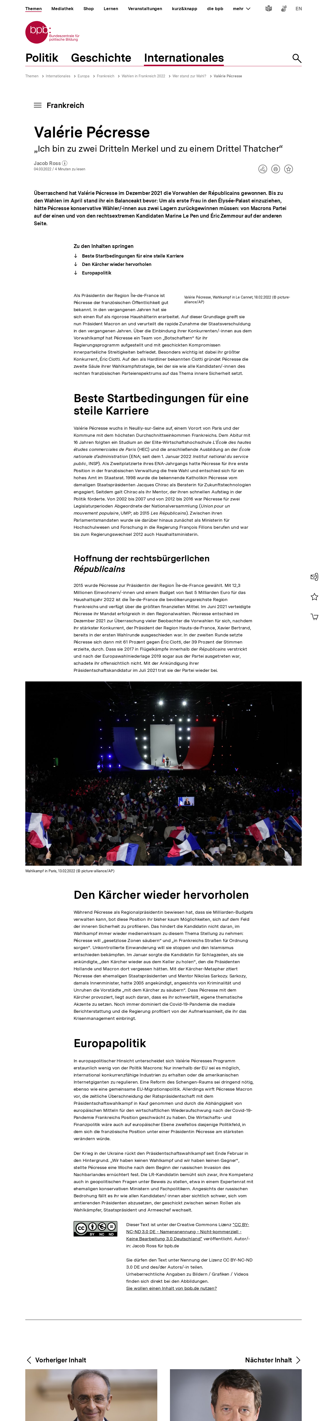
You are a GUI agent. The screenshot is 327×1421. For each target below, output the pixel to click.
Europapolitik (96, 273)
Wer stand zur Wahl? (189, 76)
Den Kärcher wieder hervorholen (116, 264)
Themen (31, 76)
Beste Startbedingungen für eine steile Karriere (132, 256)
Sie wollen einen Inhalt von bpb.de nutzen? (171, 1330)
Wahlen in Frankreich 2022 (143, 76)
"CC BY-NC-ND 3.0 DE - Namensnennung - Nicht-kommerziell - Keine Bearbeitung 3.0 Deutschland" (187, 1274)
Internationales (58, 76)
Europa (84, 76)
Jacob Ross (51, 163)
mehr (241, 8)
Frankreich (105, 76)
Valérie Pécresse (228, 76)
